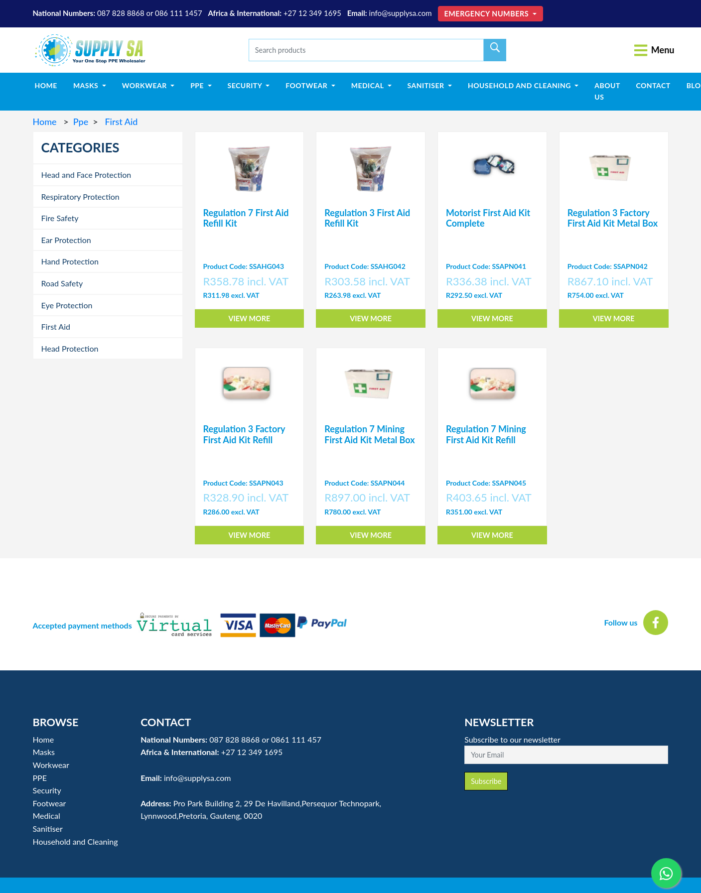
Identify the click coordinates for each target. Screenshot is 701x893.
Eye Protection (67, 305)
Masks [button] (86, 85)
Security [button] (246, 85)
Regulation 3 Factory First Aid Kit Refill (244, 434)
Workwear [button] (145, 85)
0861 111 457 (296, 739)
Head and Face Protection (86, 174)
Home (50, 85)
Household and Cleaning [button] (520, 85)
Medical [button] (368, 85)
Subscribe (486, 781)
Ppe (80, 121)
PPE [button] (198, 85)
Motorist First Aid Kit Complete (488, 218)
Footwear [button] (307, 85)
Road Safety (62, 283)
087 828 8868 (120, 12)
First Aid (120, 121)
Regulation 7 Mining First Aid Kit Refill (486, 434)
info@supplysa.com (400, 12)
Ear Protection (66, 240)
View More (249, 318)
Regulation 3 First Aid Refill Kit (367, 218)
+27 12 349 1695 (312, 12)
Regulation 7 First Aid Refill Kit (246, 218)
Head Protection (70, 348)
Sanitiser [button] (427, 85)
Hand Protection (70, 261)
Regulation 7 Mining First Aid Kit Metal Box (369, 434)
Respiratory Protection (80, 196)
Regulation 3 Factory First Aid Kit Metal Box (612, 218)
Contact (653, 85)
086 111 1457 (178, 12)
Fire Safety (60, 218)
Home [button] (43, 739)
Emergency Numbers (487, 13)
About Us (607, 91)
